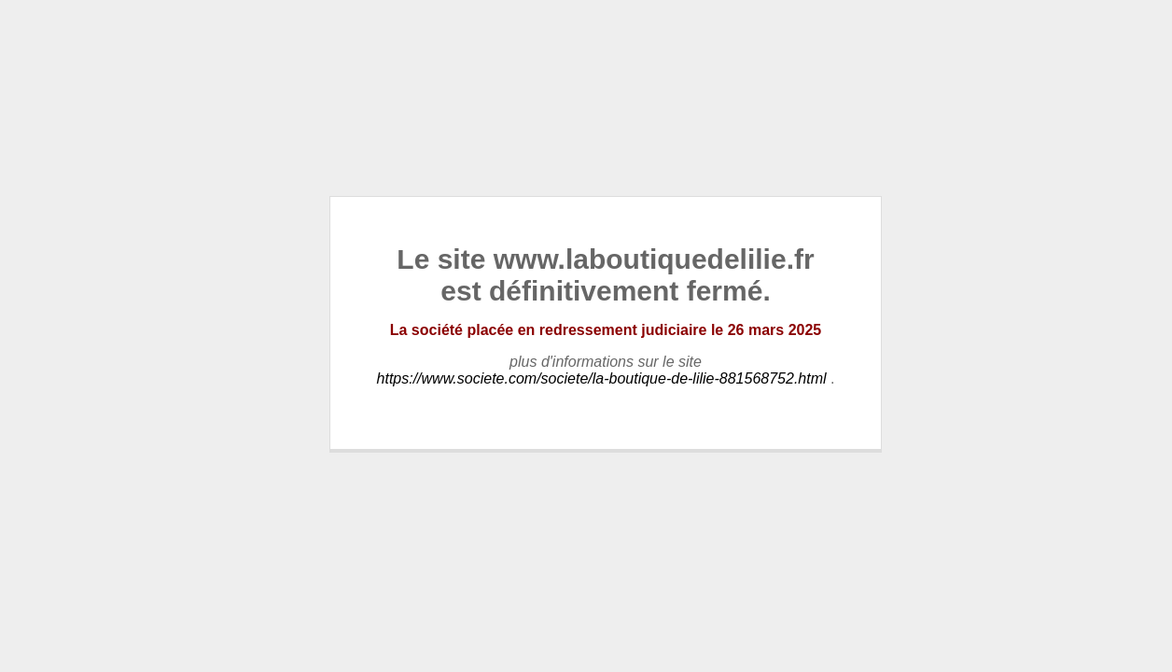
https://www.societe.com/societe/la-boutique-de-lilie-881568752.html (602, 378)
